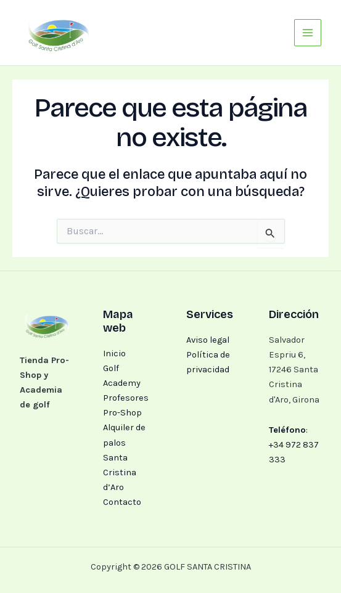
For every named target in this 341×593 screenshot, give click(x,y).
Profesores (126, 398)
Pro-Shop (122, 412)
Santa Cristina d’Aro (119, 472)
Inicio (114, 353)
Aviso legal (207, 340)
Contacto (122, 502)
